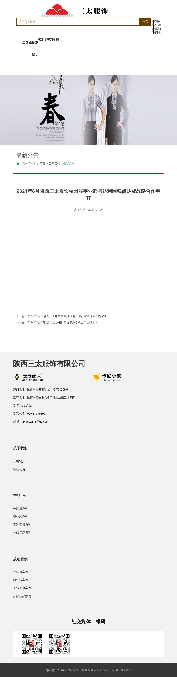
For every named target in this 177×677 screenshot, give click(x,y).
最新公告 (68, 163)
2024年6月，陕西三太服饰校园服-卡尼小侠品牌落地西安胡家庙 (67, 316)
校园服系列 (20, 508)
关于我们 (54, 163)
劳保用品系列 (22, 532)
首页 (42, 163)
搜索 (145, 21)
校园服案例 (20, 572)
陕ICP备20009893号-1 (118, 670)
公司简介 (19, 461)
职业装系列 (20, 516)
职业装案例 (20, 580)
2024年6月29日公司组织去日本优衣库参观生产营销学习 (62, 322)
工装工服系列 (22, 524)
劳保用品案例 (22, 596)
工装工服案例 (22, 588)
